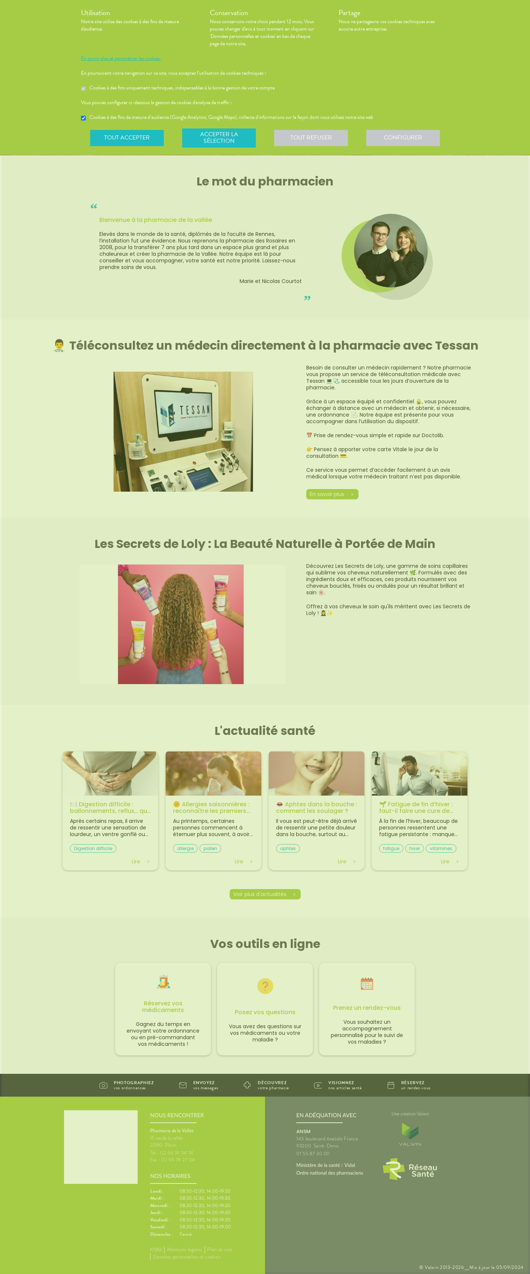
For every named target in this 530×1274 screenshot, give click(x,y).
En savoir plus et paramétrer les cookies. (121, 58)
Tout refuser (311, 137)
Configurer (403, 137)
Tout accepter (127, 137)
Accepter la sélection (219, 137)
